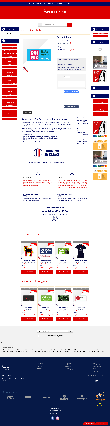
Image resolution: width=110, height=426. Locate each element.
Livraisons (94, 363)
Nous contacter (100, 33)
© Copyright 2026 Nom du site (95, 375)
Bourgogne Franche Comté (10, 53)
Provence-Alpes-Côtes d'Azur (10, 83)
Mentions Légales (96, 366)
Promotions (59, 4)
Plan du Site (95, 371)
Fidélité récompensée (100, 112)
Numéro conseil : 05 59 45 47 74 (54, 1)
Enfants (10, 119)
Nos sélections (100, 100)
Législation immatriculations (100, 110)
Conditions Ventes (97, 369)
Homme (10, 113)
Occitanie (10, 80)
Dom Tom (9, 86)
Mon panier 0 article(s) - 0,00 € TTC (97, 1)
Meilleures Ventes (69, 369)
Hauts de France (10, 67)
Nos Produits (37, 4)
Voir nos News (100, 35)
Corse (9, 61)
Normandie (10, 72)
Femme (10, 116)
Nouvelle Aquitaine (10, 77)
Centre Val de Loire (10, 58)
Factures (39, 366)
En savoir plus (48, 4)
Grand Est (9, 64)
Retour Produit (96, 364)
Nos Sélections (68, 364)
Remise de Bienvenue (100, 115)
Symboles (10, 91)
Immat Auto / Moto (15, 349)
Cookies (94, 368)
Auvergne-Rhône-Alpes (10, 50)
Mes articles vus (102, 423)
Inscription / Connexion (8, 1)
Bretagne (10, 56)
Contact (68, 4)
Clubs (9, 94)
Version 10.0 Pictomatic (95, 377)
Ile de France (10, 69)
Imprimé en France (100, 104)
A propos (100, 102)
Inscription (40, 363)
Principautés (10, 88)
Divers (9, 108)
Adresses (39, 368)
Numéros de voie (10, 102)
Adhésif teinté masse (100, 107)
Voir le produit (28, 271)
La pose (65, 174)
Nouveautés (68, 368)
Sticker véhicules (55, 351)
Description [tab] (27, 112)
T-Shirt (89, 351)
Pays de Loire (10, 75)
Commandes (40, 364)
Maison (62, 351)
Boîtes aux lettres (10, 105)
